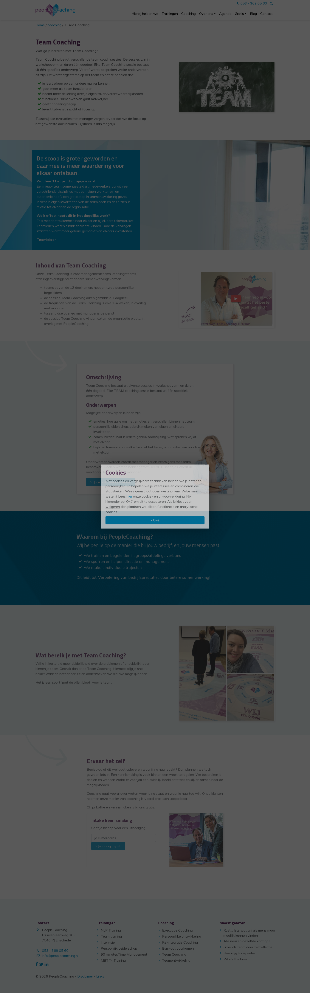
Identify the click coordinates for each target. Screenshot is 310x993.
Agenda (225, 13)
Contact (266, 13)
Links (100, 976)
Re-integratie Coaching (180, 942)
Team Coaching (174, 954)
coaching (54, 25)
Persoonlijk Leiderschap (119, 948)
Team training (111, 936)
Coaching (188, 13)
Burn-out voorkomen (178, 948)
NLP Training (111, 930)
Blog (253, 13)
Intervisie (108, 942)
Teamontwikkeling (176, 960)
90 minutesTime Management (124, 954)
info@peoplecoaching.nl (60, 955)
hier (129, 496)
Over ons (206, 13)
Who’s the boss (235, 959)
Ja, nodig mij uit (109, 846)
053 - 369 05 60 (252, 3)
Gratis (239, 13)
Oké (156, 520)
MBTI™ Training (113, 960)
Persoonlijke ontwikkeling (181, 936)
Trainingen (170, 13)
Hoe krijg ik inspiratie (239, 953)
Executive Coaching (177, 930)
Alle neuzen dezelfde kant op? (246, 941)
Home (40, 25)
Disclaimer (85, 976)
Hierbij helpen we (145, 13)
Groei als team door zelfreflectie (247, 947)
